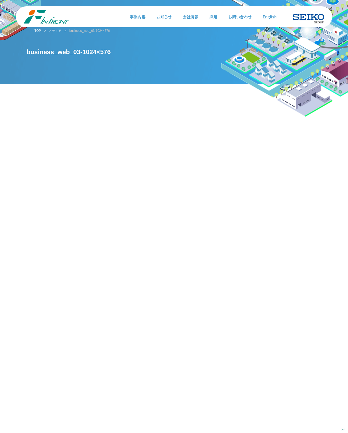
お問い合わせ (240, 16)
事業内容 (138, 16)
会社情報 (190, 16)
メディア (55, 31)
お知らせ (164, 16)
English (270, 16)
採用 (213, 16)
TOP (37, 31)
